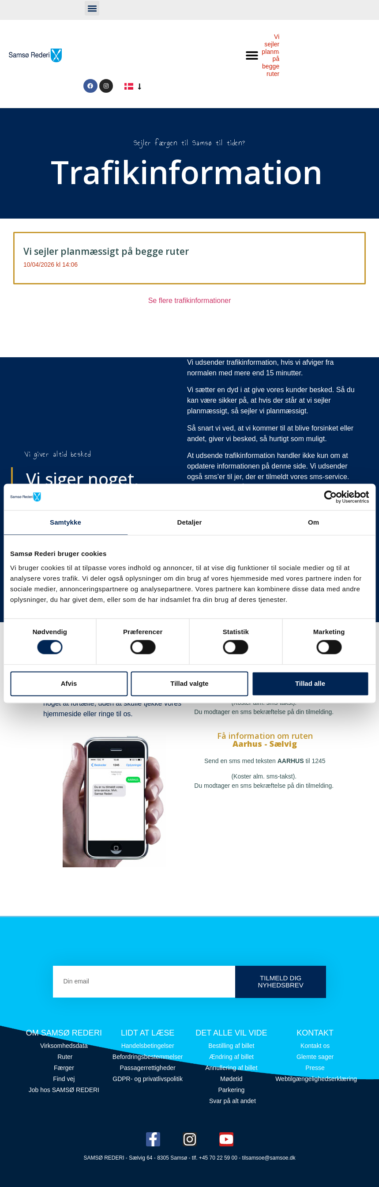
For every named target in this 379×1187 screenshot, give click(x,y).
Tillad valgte (189, 683)
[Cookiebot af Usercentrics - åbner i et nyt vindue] (330, 496)
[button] (92, 8)
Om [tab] (313, 522)
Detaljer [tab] (189, 522)
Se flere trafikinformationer (189, 300)
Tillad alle (310, 683)
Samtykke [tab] (65, 522)
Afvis (69, 683)
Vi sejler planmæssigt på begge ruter (106, 251)
